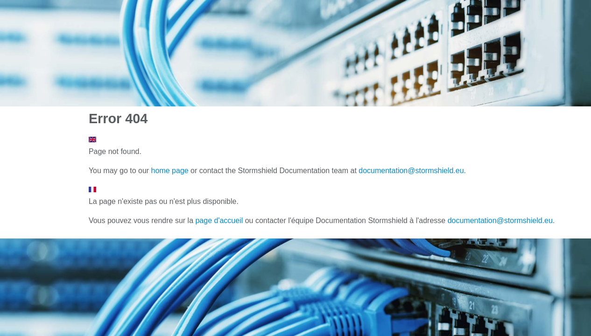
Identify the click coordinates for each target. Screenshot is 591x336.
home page (170, 171)
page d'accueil (219, 220)
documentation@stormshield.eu (411, 171)
